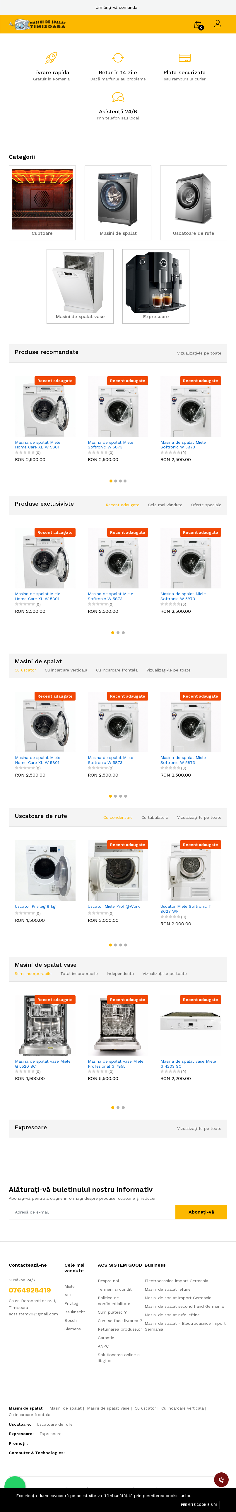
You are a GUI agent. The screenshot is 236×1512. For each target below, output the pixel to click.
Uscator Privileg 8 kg (35, 906)
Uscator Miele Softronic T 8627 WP (185, 909)
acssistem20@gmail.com (33, 1314)
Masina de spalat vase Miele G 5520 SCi (43, 1064)
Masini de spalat (65, 1408)
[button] (111, 481)
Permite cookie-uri (199, 1505)
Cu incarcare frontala (29, 1414)
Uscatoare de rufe (55, 1424)
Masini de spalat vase (108, 1408)
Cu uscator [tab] (25, 670)
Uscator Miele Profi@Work (114, 906)
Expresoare (50, 1433)
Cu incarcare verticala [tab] (66, 670)
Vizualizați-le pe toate (199, 353)
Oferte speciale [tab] (206, 504)
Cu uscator (145, 1408)
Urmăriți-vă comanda (116, 7)
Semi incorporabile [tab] (33, 973)
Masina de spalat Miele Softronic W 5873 (110, 445)
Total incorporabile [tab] (79, 973)
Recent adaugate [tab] (122, 504)
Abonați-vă (201, 1212)
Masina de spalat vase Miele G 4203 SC (188, 1064)
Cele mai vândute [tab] (165, 504)
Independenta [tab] (120, 973)
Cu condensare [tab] (118, 817)
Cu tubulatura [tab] (154, 817)
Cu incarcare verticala (182, 1408)
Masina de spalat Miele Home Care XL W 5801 (37, 445)
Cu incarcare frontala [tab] (117, 670)
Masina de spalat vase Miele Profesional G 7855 (115, 1064)
